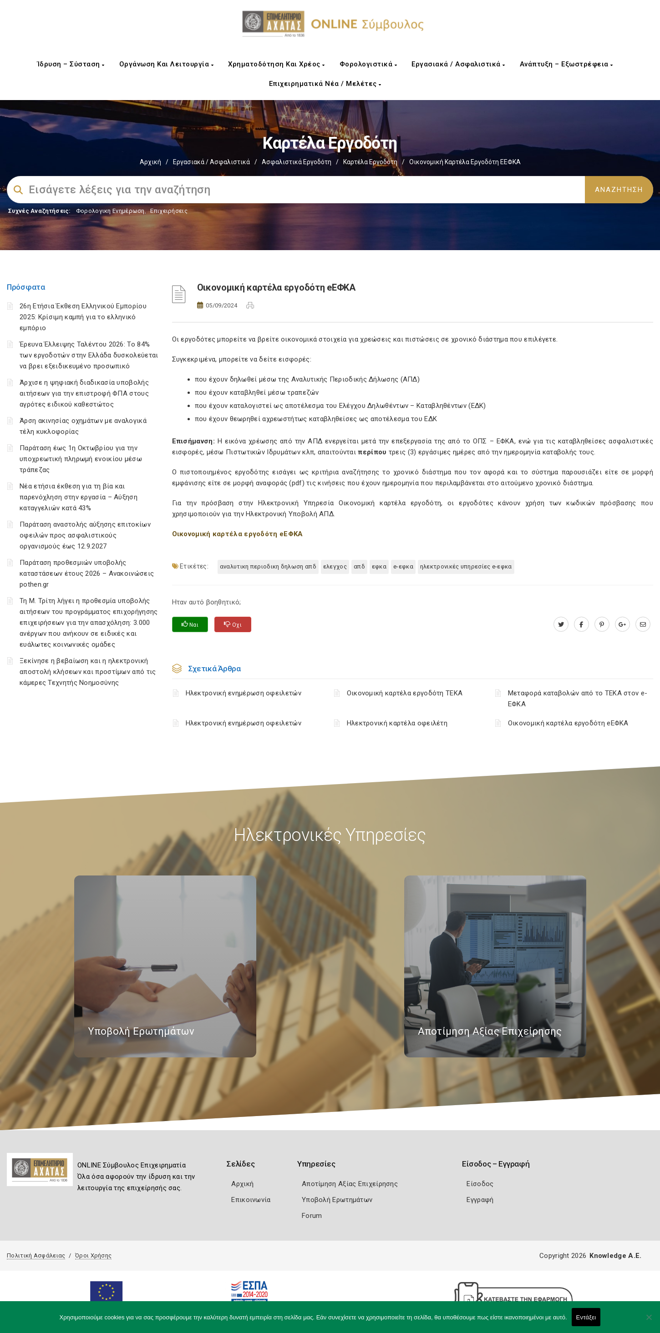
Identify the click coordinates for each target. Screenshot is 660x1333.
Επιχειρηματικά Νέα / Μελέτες (325, 84)
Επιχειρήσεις (169, 210)
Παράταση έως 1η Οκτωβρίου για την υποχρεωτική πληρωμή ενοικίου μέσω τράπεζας (81, 459)
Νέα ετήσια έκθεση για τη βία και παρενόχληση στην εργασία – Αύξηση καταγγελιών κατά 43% (78, 497)
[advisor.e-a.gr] (643, 624)
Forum (312, 1216)
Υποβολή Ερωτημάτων (337, 1200)
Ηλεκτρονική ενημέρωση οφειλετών (243, 693)
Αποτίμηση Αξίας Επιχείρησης (350, 1184)
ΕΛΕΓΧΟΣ (335, 566)
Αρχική (150, 162)
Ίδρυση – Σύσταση (71, 64)
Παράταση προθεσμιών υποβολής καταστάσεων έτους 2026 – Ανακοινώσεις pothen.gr (87, 573)
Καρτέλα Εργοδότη (370, 162)
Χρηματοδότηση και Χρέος (276, 64)
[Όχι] (648, 1322)
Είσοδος (480, 1184)
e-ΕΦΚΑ (403, 566)
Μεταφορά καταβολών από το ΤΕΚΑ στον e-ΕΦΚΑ (577, 698)
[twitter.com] (561, 624)
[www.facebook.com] (581, 624)
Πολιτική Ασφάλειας (36, 1255)
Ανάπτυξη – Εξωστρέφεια (566, 64)
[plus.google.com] (622, 624)
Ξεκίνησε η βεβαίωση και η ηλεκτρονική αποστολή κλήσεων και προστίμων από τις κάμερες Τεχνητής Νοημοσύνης (88, 672)
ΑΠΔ (359, 566)
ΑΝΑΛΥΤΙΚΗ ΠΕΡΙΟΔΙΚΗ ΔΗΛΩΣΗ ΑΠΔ (268, 566)
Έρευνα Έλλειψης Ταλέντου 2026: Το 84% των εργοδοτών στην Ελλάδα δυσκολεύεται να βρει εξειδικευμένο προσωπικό (89, 355)
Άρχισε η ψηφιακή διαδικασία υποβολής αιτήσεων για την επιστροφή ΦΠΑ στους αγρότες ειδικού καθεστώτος (84, 393)
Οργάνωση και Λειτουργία (166, 64)
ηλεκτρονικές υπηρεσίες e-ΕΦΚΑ (466, 566)
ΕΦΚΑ (379, 566)
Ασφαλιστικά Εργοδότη (296, 162)
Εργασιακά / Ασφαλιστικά (458, 64)
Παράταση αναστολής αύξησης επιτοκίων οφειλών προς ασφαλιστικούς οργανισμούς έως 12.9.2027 (85, 535)
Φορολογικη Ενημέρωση (110, 210)
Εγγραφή (480, 1200)
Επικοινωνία (250, 1200)
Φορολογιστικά (368, 64)
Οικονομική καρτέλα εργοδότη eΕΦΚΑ (568, 723)
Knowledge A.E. (615, 1256)
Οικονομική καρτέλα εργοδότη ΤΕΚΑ (405, 693)
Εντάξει (586, 1317)
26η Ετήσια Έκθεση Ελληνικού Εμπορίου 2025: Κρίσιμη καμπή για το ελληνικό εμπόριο (83, 317)
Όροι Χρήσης (93, 1255)
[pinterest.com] (602, 624)
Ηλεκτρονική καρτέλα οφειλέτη (397, 723)
